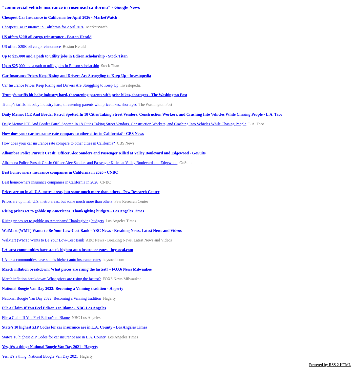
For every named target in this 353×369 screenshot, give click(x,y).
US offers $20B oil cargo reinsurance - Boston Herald (46, 37)
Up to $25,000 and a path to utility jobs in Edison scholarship (50, 66)
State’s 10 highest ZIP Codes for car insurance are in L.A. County (54, 337)
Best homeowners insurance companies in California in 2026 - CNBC (60, 172)
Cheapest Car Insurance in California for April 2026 (43, 27)
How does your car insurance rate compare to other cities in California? (58, 143)
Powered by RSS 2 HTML (330, 365)
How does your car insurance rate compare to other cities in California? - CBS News (73, 133)
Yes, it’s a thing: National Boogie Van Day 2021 (40, 356)
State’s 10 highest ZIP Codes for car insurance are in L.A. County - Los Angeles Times (74, 327)
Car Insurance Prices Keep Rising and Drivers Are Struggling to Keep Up (60, 85)
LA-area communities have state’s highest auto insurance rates (51, 260)
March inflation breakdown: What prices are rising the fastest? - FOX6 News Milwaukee (77, 269)
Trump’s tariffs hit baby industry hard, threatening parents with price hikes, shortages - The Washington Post (94, 95)
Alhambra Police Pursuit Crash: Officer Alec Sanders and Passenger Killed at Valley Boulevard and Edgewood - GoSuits (104, 153)
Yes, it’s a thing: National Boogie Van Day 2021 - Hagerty (50, 347)
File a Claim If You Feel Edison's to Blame (36, 317)
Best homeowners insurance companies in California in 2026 (50, 182)
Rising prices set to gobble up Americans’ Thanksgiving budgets (53, 221)
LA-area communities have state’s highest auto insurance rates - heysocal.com (67, 250)
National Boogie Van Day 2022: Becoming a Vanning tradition (51, 298)
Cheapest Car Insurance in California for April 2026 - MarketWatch (59, 17)
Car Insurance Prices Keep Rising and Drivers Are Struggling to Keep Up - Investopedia (76, 76)
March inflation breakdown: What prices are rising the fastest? (51, 279)
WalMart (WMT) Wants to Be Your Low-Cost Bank (43, 240)
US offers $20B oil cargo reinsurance (31, 46)
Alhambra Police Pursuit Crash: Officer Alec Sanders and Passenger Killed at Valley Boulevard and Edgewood (89, 163)
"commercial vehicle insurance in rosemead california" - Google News (71, 7)
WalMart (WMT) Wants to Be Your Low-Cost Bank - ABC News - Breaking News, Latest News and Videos (92, 230)
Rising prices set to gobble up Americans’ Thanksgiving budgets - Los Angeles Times (73, 211)
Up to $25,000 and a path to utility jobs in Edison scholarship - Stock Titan (64, 56)
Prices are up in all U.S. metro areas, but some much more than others (57, 201)
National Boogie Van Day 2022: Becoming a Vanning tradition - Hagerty (62, 288)
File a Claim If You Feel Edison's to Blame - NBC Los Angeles (54, 308)
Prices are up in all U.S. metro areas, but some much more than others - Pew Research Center (81, 192)
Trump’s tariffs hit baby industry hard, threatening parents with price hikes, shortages (69, 104)
